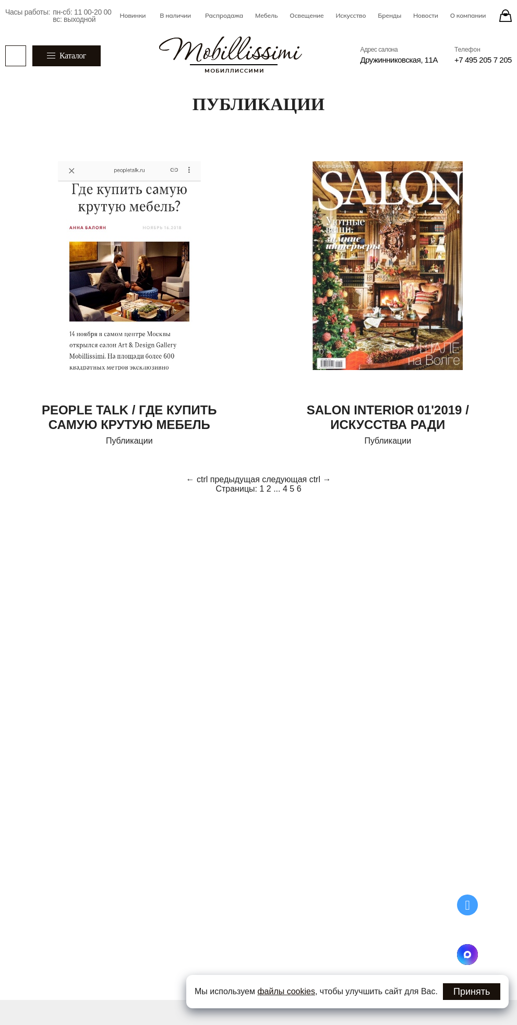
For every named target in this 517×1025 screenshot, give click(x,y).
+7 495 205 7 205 (483, 59)
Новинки (132, 15)
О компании (468, 15)
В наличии (175, 15)
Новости (425, 15)
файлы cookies (286, 991)
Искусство (350, 15)
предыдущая (235, 479)
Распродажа (224, 15)
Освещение (306, 15)
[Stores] (505, 15)
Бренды (389, 15)
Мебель (266, 15)
